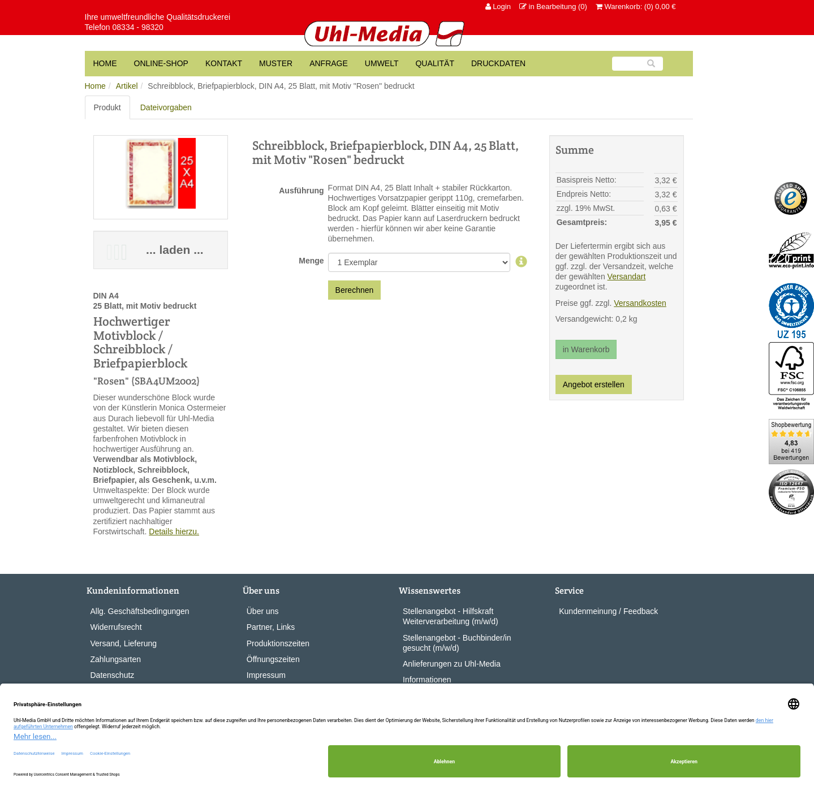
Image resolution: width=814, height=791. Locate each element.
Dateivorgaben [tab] (166, 107)
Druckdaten (498, 63)
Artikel (127, 85)
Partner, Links (271, 627)
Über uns (263, 611)
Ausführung (301, 190)
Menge (311, 260)
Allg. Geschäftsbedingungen (140, 611)
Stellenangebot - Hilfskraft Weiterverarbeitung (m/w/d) (450, 616)
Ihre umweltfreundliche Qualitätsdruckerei (158, 16)
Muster (275, 63)
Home (95, 85)
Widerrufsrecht (116, 627)
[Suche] (637, 64)
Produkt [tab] (107, 107)
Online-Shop (161, 63)
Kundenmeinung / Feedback (608, 611)
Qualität (434, 63)
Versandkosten (640, 303)
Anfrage (328, 63)
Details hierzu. (174, 531)
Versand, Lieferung (124, 643)
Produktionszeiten (278, 643)
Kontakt (223, 63)
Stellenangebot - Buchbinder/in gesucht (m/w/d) (457, 642)
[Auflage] (521, 262)
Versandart (627, 276)
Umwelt (382, 63)
